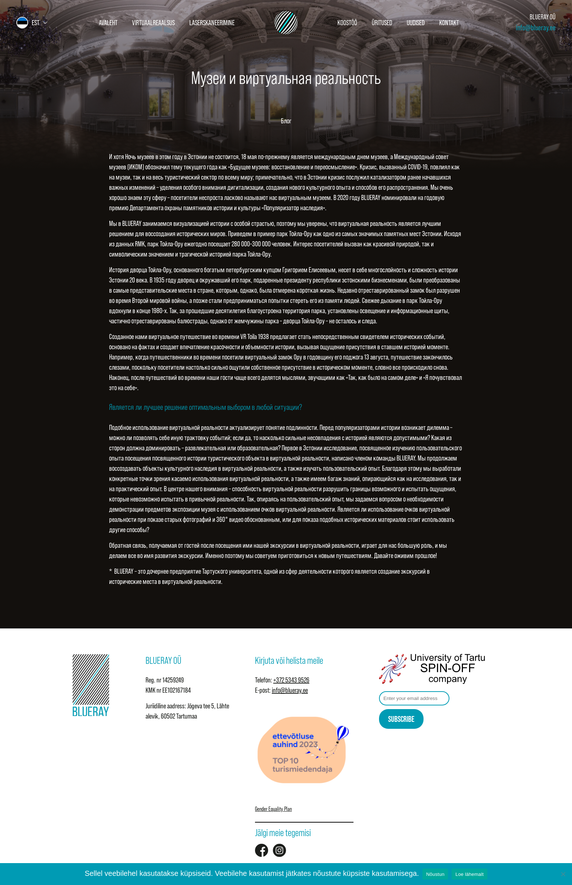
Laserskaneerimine (212, 23)
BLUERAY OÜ (543, 17)
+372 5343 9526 (291, 680)
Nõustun (435, 874)
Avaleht (108, 23)
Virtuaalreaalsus (153, 23)
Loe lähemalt (469, 874)
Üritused (382, 23)
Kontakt (449, 23)
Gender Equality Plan (273, 808)
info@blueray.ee (536, 27)
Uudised (416, 23)
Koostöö (347, 23)
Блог (286, 121)
